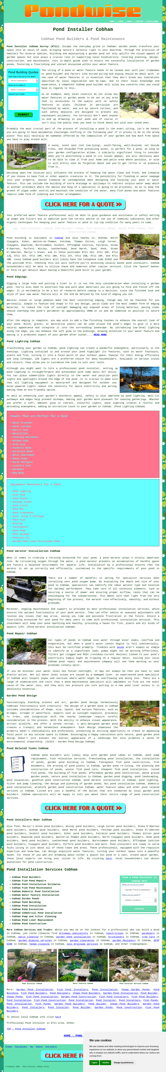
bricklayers (116, 937)
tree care (148, 937)
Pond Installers (130, 1000)
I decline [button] (105, 1063)
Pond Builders (21, 1047)
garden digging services (35, 940)
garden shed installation (73, 937)
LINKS (120, 21)
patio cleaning (28, 937)
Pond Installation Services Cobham (42, 870)
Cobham (59, 238)
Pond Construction (129, 1007)
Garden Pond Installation (34, 989)
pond (49, 74)
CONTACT (140, 21)
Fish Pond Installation (42, 996)
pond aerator (112, 557)
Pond (9, 238)
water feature (38, 215)
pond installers (137, 263)
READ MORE (100, 334)
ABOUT (129, 21)
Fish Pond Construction (50, 1000)
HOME (112, 21)
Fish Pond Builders (34, 993)
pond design (89, 702)
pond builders (42, 259)
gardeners (148, 933)
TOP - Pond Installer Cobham (26, 1029)
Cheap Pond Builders (86, 993)
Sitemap (8, 1047)
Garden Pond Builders (69, 1004)
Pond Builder (149, 993)
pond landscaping (146, 776)
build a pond (150, 929)
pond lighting (135, 396)
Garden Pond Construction (78, 996)
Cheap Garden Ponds (136, 989)
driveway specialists (73, 933)
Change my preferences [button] (123, 1063)
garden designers (124, 940)
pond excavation (18, 780)
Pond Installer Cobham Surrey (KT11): (34, 46)
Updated (39, 1047)
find (17, 826)
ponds (133, 46)
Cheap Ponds (15, 996)
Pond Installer (106, 1000)
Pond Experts (51, 1047)
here (109, 858)
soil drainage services (82, 944)
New (31, 1047)
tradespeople (138, 944)
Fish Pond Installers (72, 989)
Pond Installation (104, 989)
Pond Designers (60, 993)
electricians (115, 933)
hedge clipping (39, 944)
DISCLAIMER (152, 21)
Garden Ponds (104, 1007)
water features (70, 77)
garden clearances (82, 940)
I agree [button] (94, 1063)
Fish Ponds (151, 1000)
